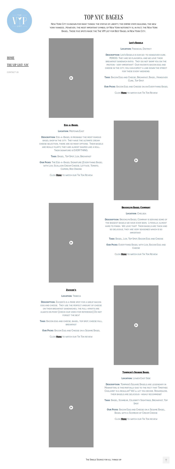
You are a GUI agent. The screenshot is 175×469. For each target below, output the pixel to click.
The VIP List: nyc (18, 65)
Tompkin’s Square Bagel (135, 372)
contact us (13, 72)
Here (124, 418)
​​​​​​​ (136, 42)
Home (10, 58)
